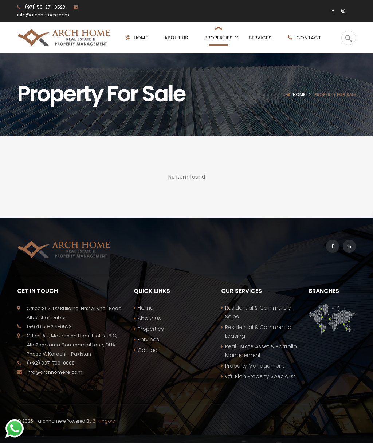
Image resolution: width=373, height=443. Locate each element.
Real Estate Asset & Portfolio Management (261, 351)
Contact (148, 350)
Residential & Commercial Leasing (258, 332)
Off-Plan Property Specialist (260, 376)
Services (148, 339)
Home (299, 94)
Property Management (254, 365)
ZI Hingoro (104, 421)
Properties (151, 329)
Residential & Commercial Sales (258, 312)
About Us (149, 318)
